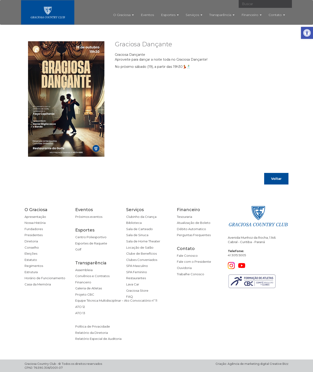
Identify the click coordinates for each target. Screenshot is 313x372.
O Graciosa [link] (123, 15)
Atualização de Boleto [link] (193, 223)
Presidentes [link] (34, 235)
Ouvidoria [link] (184, 268)
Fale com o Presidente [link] (194, 261)
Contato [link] (277, 15)
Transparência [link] (222, 15)
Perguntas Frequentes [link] (194, 235)
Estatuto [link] (31, 260)
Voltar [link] (276, 179)
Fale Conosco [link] (187, 255)
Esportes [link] (170, 15)
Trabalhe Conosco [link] (190, 274)
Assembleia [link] (84, 270)
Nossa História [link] (35, 223)
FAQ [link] (129, 296)
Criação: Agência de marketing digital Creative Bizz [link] (252, 364)
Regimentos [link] (34, 266)
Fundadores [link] (34, 229)
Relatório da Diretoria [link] (91, 332)
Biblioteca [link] (134, 223)
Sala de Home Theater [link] (143, 241)
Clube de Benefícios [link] (141, 253)
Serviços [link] (194, 15)
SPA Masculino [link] (137, 266)
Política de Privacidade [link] (92, 326)
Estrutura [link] (31, 272)
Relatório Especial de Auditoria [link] (98, 339)
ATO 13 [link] (80, 313)
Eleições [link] (31, 253)
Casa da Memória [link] (38, 284)
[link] (307, 33)
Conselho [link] (32, 247)
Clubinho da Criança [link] (141, 217)
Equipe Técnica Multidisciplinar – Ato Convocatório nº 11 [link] (116, 300)
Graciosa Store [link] (137, 290)
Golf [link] (78, 249)
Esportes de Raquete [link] (91, 243)
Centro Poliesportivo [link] (90, 237)
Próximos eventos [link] (88, 217)
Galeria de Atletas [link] (88, 288)
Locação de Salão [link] (139, 247)
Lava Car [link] (132, 284)
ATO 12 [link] (80, 307)
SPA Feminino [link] (136, 272)
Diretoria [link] (31, 241)
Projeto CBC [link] (84, 294)
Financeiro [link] (251, 15)
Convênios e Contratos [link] (92, 276)
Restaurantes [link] (136, 278)
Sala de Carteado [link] (139, 229)
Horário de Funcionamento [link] (45, 278)
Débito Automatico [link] (191, 229)
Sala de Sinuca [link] (137, 235)
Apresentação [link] (35, 217)
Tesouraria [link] (184, 217)
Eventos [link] (147, 15)
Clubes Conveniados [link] (141, 260)
